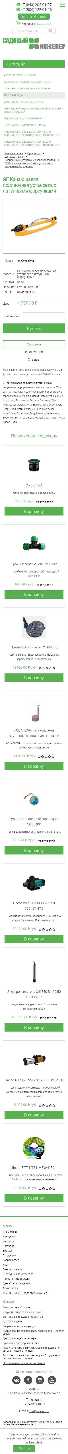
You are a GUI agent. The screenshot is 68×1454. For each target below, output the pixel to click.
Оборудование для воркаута (23, 101)
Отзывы (34, 359)
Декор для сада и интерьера (23, 118)
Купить (34, 328)
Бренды (7, 1250)
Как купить (9, 1236)
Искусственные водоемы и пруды (27, 81)
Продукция (9, 1255)
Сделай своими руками (16, 1283)
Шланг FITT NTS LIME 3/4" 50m (34, 1167)
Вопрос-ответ (11, 1260)
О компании (10, 1231)
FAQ (5, 1264)
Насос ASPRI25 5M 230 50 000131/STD (34, 1080)
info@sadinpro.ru (39, 1411)
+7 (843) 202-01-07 (34, 4)
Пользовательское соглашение (24, 1363)
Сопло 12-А (34, 485)
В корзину (34, 511)
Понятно (24, 1448)
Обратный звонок (34, 16)
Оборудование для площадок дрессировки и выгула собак (33, 110)
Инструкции (34, 352)
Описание (34, 344)
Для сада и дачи (15, 95)
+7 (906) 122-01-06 (34, 9)
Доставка (8, 1246)
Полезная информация (16, 1278)
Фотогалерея (10, 1288)
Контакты (9, 1241)
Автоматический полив (20, 75)
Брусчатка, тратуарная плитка (25, 125)
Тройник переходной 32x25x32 (34, 564)
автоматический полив (40, 1422)
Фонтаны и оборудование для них (27, 88)
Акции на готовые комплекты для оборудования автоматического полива (32, 133)
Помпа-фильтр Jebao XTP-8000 (34, 647)
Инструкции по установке (18, 1274)
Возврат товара (12, 1269)
